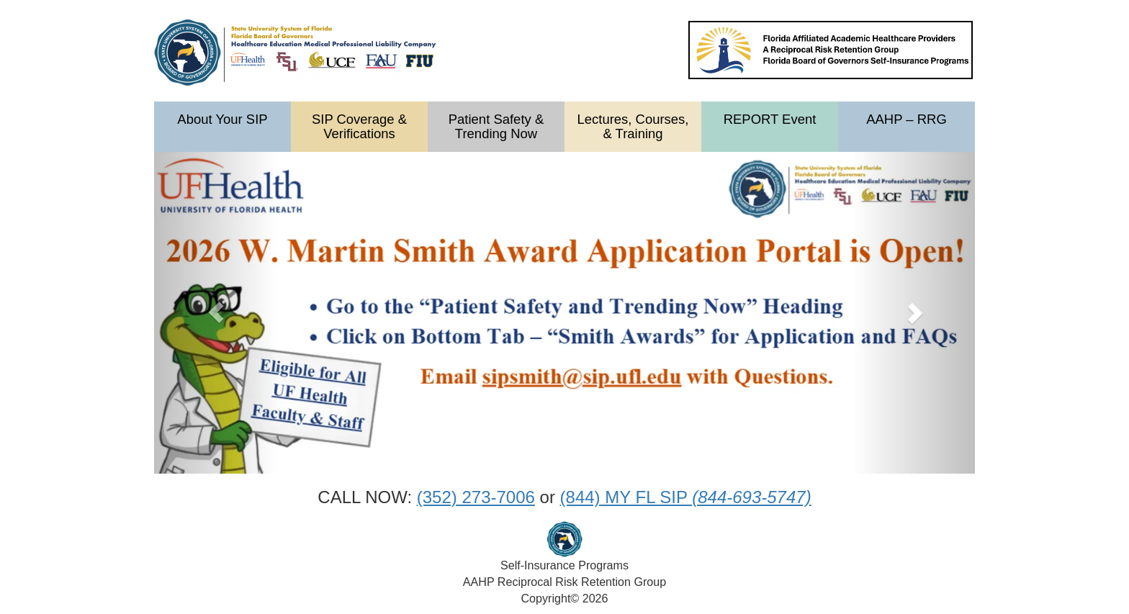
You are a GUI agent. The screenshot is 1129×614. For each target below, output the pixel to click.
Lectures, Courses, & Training (632, 126)
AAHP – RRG (906, 119)
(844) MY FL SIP (685, 497)
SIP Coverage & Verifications (359, 126)
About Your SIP (222, 119)
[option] (564, 313)
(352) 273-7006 (476, 497)
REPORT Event (770, 119)
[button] (215, 313)
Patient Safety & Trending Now (496, 126)
